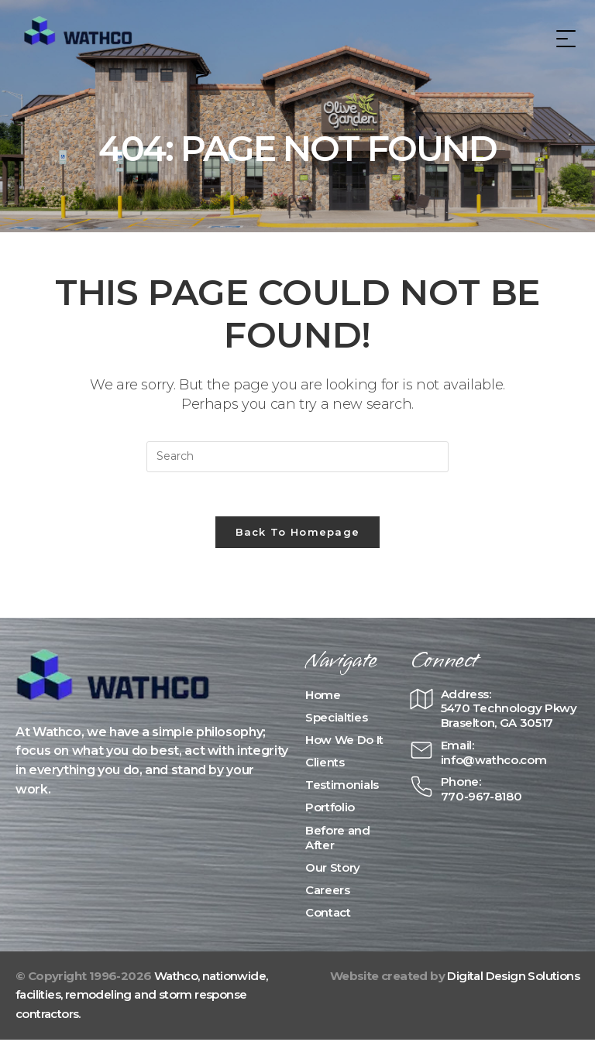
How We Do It (344, 742)
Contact (328, 915)
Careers (327, 893)
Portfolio (330, 810)
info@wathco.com (494, 762)
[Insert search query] (297, 456)
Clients (325, 765)
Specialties (336, 719)
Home (323, 697)
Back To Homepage (298, 534)
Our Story (332, 869)
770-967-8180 (481, 798)
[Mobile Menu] (564, 38)
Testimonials (342, 787)
